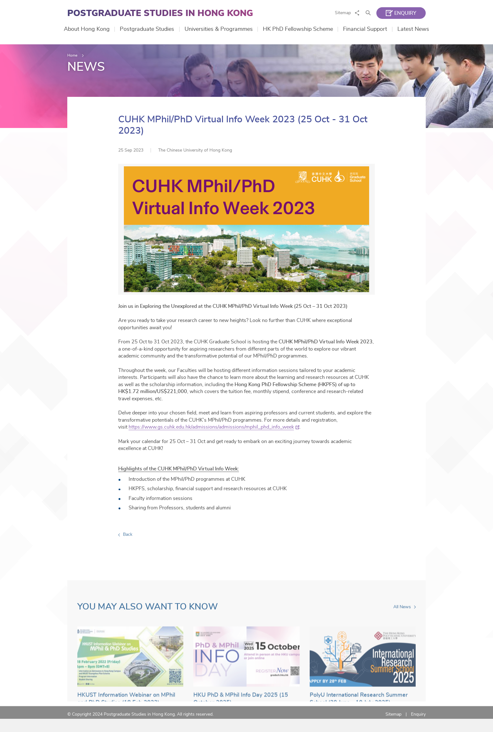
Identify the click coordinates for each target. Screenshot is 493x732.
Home (72, 55)
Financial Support (365, 29)
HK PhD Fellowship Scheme (298, 29)
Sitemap (343, 13)
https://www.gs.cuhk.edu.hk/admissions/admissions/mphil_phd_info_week (213, 436)
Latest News (413, 29)
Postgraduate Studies (147, 29)
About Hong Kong (87, 29)
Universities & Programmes (219, 29)
